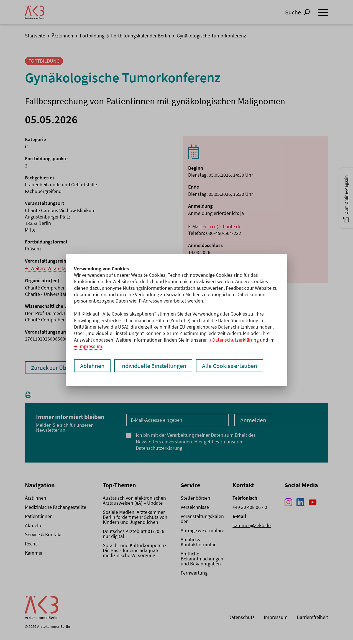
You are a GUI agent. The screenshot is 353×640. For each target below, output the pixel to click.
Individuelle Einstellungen (153, 366)
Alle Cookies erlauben (229, 366)
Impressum (90, 346)
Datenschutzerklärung (235, 340)
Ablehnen (92, 366)
